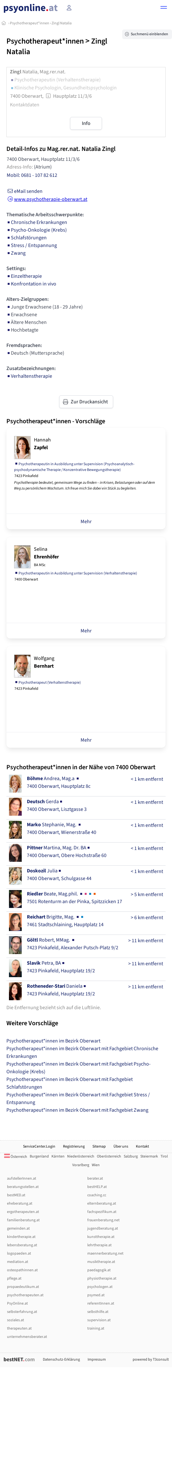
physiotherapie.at (101, 1278)
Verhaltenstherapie (29, 376)
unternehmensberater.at (27, 1336)
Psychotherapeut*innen (29, 23)
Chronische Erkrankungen (36, 222)
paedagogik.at (99, 1270)
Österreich (15, 1156)
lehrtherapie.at (99, 1245)
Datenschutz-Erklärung (61, 1359)
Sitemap (99, 1146)
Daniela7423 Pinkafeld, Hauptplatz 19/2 (61, 990)
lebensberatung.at (22, 1245)
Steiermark (149, 1156)
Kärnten (58, 1156)
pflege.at (14, 1278)
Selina (46, 557)
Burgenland (39, 1156)
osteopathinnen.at (22, 1270)
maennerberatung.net (105, 1253)
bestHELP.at (97, 1187)
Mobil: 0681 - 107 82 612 (32, 175)
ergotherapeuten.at (23, 1212)
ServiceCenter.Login (39, 1146)
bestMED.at (16, 1195)
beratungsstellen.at (23, 1187)
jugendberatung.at (102, 1228)
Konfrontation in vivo (31, 283)
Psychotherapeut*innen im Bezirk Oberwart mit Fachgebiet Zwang (77, 1110)
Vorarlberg (80, 1165)
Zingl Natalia (61, 23)
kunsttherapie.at (100, 1237)
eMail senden (24, 191)
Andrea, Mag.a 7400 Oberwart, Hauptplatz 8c (58, 782)
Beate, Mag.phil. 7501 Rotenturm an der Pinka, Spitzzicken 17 (74, 897)
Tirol (164, 1156)
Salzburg (131, 1156)
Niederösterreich (80, 1156)
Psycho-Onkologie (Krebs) (36, 230)
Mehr (86, 521)
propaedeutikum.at (23, 1287)
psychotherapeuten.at (25, 1295)
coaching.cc (96, 1195)
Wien (96, 1165)
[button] (163, 8)
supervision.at (99, 1320)
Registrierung (74, 1146)
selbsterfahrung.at (22, 1312)
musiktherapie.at (101, 1262)
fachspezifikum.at (101, 1212)
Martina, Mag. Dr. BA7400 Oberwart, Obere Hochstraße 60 (66, 851)
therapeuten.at (19, 1328)
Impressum (97, 1359)
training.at (95, 1328)
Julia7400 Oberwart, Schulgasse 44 (59, 874)
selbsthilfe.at (97, 1312)
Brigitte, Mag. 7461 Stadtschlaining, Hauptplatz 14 (65, 920)
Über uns (120, 1146)
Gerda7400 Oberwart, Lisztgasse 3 (57, 805)
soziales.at (15, 1320)
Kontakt (142, 1146)
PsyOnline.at (17, 1303)
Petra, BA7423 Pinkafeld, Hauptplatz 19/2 (61, 967)
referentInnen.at (100, 1303)
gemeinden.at (18, 1228)
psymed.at (96, 1295)
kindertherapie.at (21, 1237)
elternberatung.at (101, 1203)
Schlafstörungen (26, 237)
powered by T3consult (151, 1359)
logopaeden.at (19, 1253)
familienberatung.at (23, 1220)
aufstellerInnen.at (21, 1178)
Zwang (16, 253)
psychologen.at (100, 1287)
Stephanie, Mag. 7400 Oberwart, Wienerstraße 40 (61, 828)
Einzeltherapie (24, 276)
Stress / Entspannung (31, 245)
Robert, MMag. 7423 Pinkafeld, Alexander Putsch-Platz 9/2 (72, 943)
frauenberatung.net (103, 1220)
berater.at (95, 1178)
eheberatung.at (19, 1203)
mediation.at (17, 1262)
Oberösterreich (109, 1156)
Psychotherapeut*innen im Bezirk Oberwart (53, 1040)
